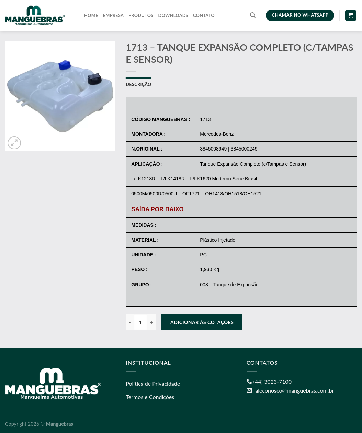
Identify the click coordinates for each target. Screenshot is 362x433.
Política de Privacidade (153, 383)
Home (91, 15)
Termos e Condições (150, 397)
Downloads (173, 15)
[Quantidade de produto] (140, 322)
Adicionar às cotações (202, 322)
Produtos (140, 15)
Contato (204, 15)
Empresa (113, 15)
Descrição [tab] (138, 84)
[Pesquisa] (253, 15)
